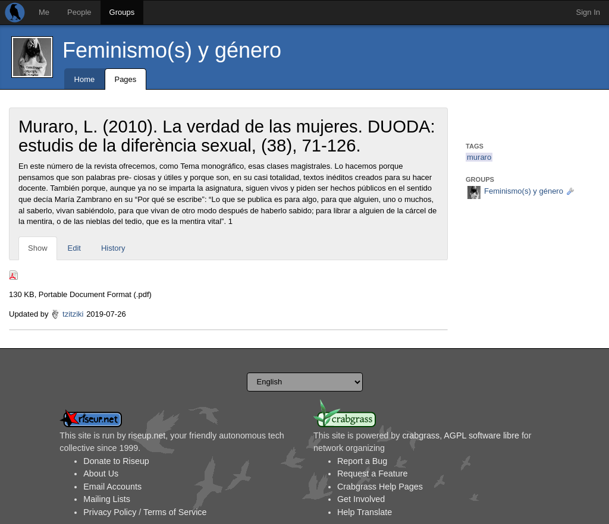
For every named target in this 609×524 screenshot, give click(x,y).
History (113, 248)
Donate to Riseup (116, 461)
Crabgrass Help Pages (380, 486)
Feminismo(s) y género (171, 50)
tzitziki (72, 314)
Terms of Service (174, 512)
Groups (122, 12)
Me (44, 12)
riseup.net (147, 435)
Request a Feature (372, 473)
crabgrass (421, 435)
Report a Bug (362, 461)
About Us (100, 473)
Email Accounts (112, 486)
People (79, 12)
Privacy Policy (109, 512)
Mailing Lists (106, 499)
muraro (479, 157)
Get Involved (361, 499)
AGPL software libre (481, 435)
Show (38, 248)
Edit (74, 248)
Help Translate (364, 512)
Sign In (588, 12)
